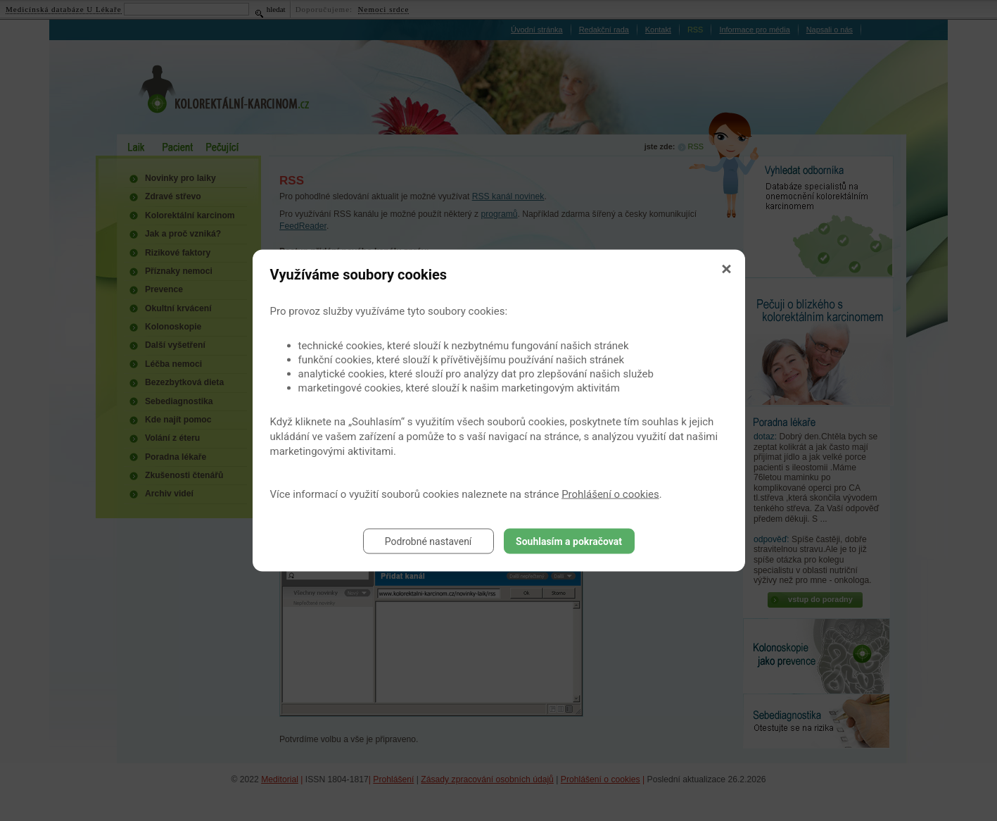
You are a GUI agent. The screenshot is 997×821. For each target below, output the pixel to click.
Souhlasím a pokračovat (569, 541)
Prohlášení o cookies (610, 494)
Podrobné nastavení (428, 541)
